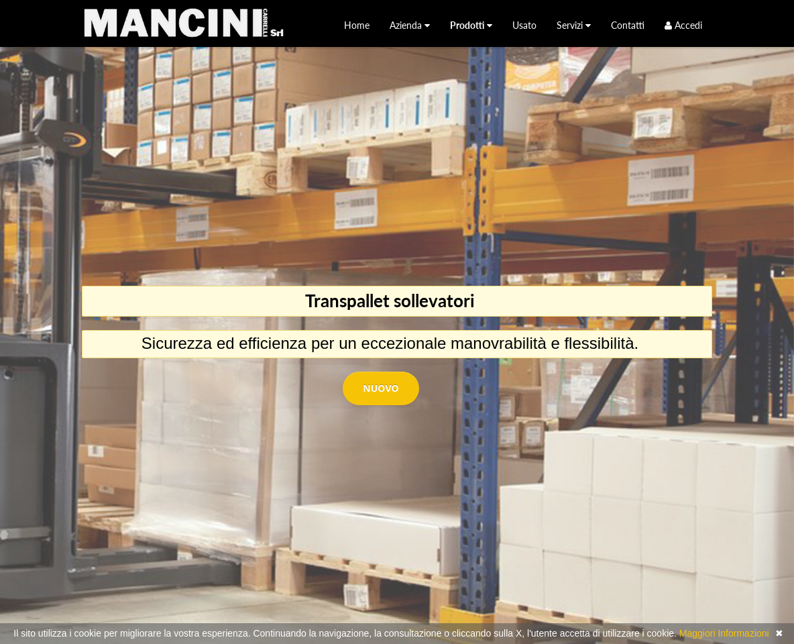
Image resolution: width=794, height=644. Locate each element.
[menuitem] (357, 25)
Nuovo (380, 388)
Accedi (683, 25)
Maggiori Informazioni (724, 633)
